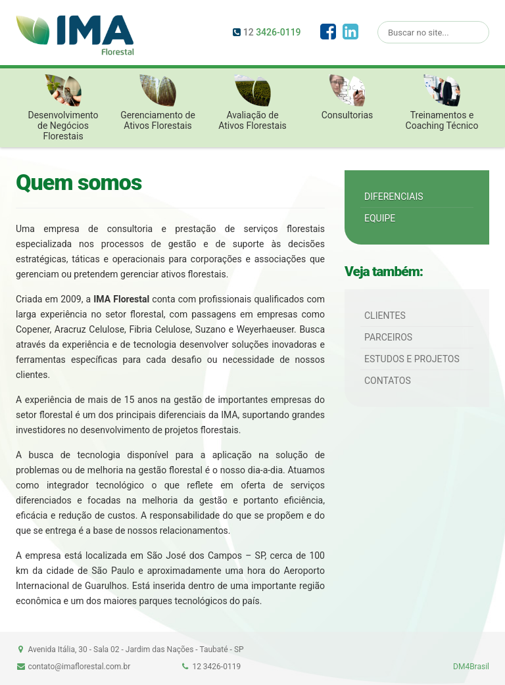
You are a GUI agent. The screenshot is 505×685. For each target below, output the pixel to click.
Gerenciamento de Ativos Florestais (157, 102)
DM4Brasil (471, 666)
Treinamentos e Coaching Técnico (442, 102)
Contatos (387, 380)
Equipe (379, 218)
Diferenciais (393, 196)
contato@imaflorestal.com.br (79, 666)
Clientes (385, 315)
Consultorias (347, 97)
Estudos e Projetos (412, 359)
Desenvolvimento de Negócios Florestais (63, 107)
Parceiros (388, 337)
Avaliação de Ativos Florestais (252, 102)
